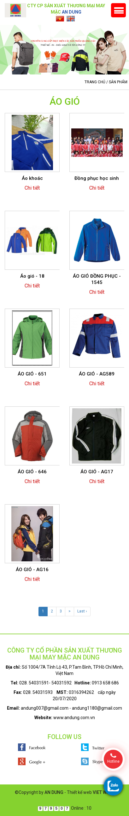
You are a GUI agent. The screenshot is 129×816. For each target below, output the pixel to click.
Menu (118, 10)
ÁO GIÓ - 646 (32, 472)
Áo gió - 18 (32, 276)
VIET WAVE (103, 792)
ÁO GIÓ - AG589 (96, 374)
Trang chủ (95, 82)
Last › (82, 611)
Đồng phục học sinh (96, 178)
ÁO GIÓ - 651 (32, 374)
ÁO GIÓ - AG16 (32, 569)
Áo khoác (32, 178)
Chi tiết (32, 188)
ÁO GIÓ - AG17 (96, 472)
